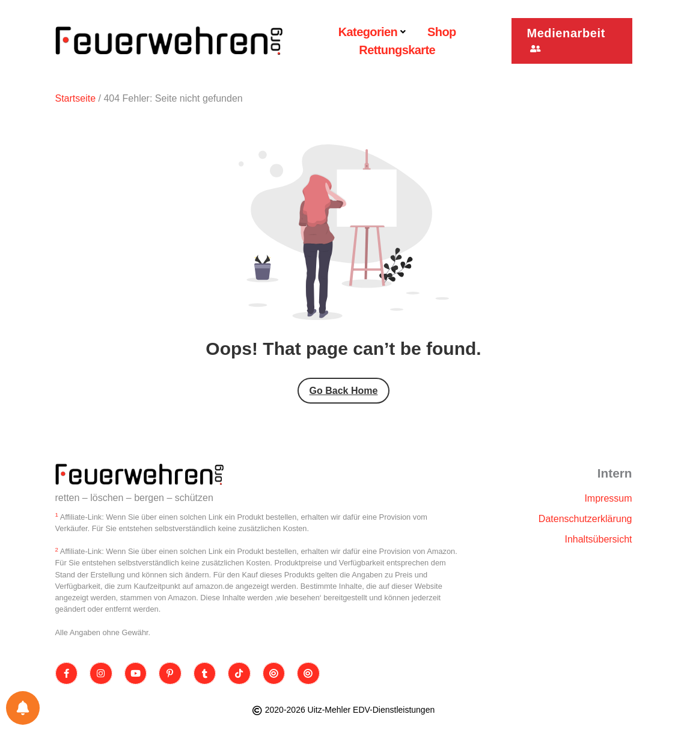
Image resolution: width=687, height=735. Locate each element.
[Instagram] (101, 673)
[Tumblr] (205, 673)
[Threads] (274, 673)
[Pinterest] (170, 673)
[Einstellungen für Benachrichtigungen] (23, 708)
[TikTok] (239, 673)
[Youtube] (135, 673)
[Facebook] (66, 673)
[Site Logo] (139, 474)
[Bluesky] (308, 673)
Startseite (75, 98)
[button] (571, 41)
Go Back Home (344, 391)
